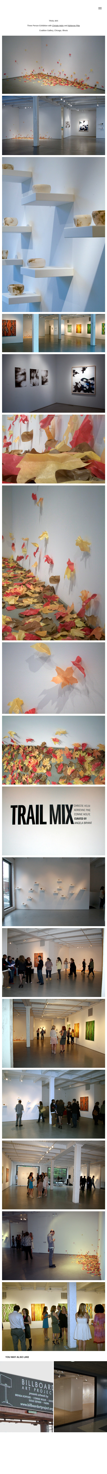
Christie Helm (58, 26)
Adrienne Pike (74, 26)
